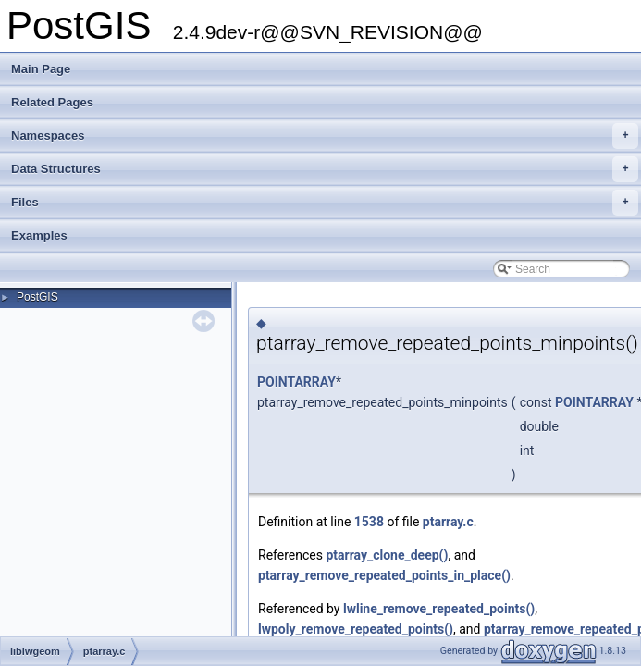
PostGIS (37, 296)
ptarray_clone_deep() (387, 555)
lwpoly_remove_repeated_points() (355, 629)
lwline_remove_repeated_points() (439, 608)
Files (324, 203)
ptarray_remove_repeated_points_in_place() (384, 575)
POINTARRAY (296, 382)
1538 (369, 521)
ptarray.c (448, 521)
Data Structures (324, 169)
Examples (39, 235)
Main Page (40, 69)
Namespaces (324, 136)
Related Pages (52, 102)
